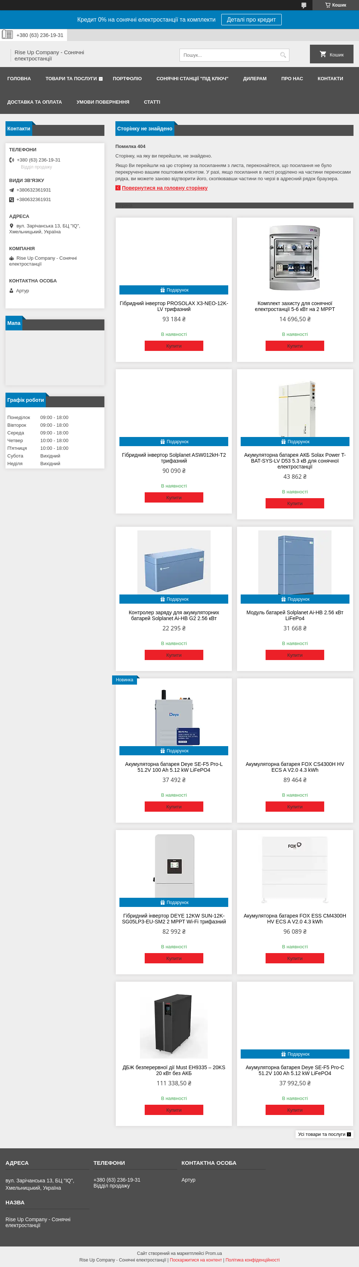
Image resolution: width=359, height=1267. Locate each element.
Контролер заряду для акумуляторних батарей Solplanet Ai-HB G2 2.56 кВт (174, 615)
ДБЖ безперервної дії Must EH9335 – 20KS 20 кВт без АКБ (174, 1070)
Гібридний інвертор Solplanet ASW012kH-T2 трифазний (174, 458)
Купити (174, 346)
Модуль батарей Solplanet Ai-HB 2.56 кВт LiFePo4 (295, 615)
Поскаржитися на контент (196, 1260)
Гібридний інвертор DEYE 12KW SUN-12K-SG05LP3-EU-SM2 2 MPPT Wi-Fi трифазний (174, 919)
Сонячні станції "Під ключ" (192, 78)
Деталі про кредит (251, 19)
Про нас (292, 78)
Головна (19, 78)
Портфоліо (127, 78)
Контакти (330, 78)
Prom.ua (214, 1253)
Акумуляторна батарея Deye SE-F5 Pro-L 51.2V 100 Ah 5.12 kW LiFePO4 (174, 767)
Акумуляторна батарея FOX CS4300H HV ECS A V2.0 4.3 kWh (295, 767)
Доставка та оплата (34, 102)
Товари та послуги (71, 78)
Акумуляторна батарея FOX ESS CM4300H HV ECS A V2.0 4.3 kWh (295, 919)
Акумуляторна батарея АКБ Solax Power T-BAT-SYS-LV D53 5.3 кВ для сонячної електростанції (294, 461)
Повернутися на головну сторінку (165, 188)
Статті (152, 102)
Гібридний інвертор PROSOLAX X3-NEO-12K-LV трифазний (174, 306)
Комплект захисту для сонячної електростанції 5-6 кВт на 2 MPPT (295, 306)
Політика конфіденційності (253, 1260)
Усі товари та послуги (321, 1134)
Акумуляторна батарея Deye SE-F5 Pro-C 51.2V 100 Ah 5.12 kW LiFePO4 (295, 1070)
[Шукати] (283, 55)
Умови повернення (103, 102)
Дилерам (255, 78)
